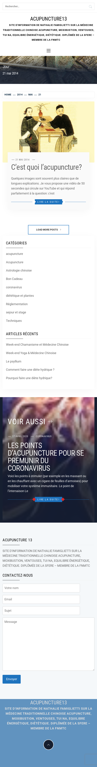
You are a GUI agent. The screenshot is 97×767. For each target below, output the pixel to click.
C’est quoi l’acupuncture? (46, 167)
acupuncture (14, 254)
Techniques (14, 320)
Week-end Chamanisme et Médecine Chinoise (37, 344)
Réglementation (17, 304)
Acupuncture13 (48, 19)
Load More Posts (48, 229)
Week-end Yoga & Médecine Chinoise (31, 353)
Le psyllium (13, 361)
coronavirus (14, 287)
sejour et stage (16, 312)
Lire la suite (48, 201)
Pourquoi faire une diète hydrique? (29, 378)
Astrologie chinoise (19, 270)
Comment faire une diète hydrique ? (30, 369)
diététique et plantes (20, 295)
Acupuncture (14, 262)
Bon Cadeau (14, 279)
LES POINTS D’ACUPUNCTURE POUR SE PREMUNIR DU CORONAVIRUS (46, 457)
